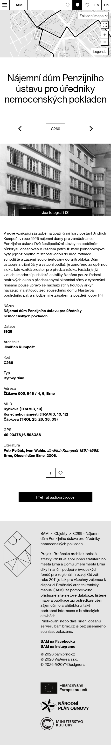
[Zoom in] (104, 34)
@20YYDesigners (70, 664)
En (96, 5)
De (106, 5)
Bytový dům (14, 378)
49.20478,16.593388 (22, 434)
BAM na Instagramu (58, 646)
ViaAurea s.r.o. (66, 659)
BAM (18, 5)
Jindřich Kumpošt (19, 347)
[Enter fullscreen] (104, 24)
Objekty (60, 533)
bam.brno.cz (65, 654)
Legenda (99, 52)
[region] (55, 34)
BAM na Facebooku (58, 641)
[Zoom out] (104, 41)
